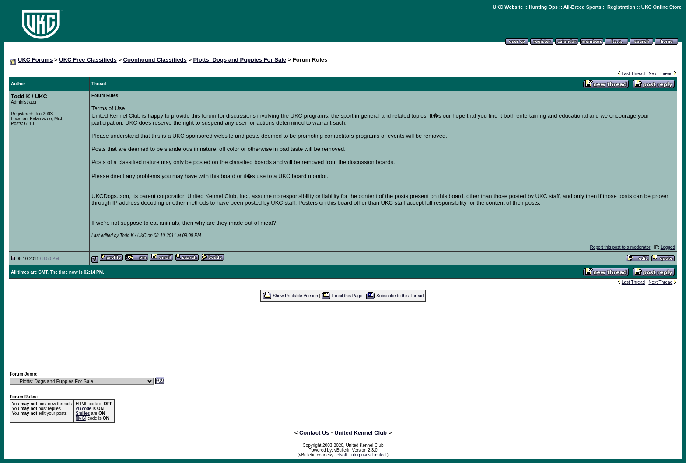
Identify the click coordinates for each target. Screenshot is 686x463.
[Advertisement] (343, 336)
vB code (83, 408)
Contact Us (314, 432)
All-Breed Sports (583, 7)
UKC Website (508, 7)
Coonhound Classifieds (155, 59)
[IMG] (81, 418)
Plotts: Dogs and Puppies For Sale (239, 59)
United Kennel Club (360, 432)
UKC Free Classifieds (88, 59)
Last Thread (633, 73)
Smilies (83, 413)
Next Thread (660, 73)
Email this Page (347, 295)
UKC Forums (35, 59)
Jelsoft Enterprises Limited (360, 455)
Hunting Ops (543, 7)
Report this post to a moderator (620, 247)
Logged (668, 247)
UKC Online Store (661, 7)
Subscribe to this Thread (400, 295)
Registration (621, 7)
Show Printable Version (295, 295)
